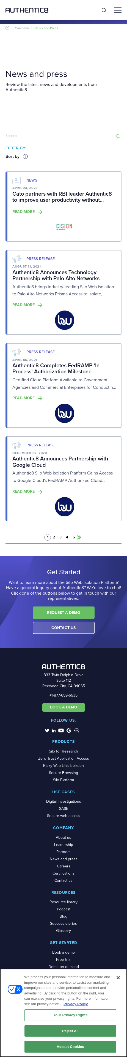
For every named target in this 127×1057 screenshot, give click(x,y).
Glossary (63, 931)
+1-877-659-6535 (63, 695)
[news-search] (63, 136)
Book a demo (63, 952)
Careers (63, 866)
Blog (63, 916)
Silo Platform (63, 780)
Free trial (63, 959)
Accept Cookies (70, 1049)
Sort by (12, 156)
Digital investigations (63, 801)
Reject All (70, 1033)
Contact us (63, 880)
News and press (64, 859)
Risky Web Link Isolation (63, 766)
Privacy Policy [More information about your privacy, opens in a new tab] (76, 1006)
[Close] (118, 979)
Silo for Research (63, 751)
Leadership (63, 845)
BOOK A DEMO (63, 707)
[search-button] (118, 136)
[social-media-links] (47, 730)
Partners (63, 852)
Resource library (63, 902)
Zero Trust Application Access (63, 758)
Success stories (63, 923)
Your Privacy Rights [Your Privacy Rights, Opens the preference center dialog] (70, 1017)
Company (22, 28)
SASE (63, 808)
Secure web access (63, 816)
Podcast (63, 909)
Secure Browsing (63, 773)
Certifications (63, 873)
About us (63, 837)
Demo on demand (63, 967)
